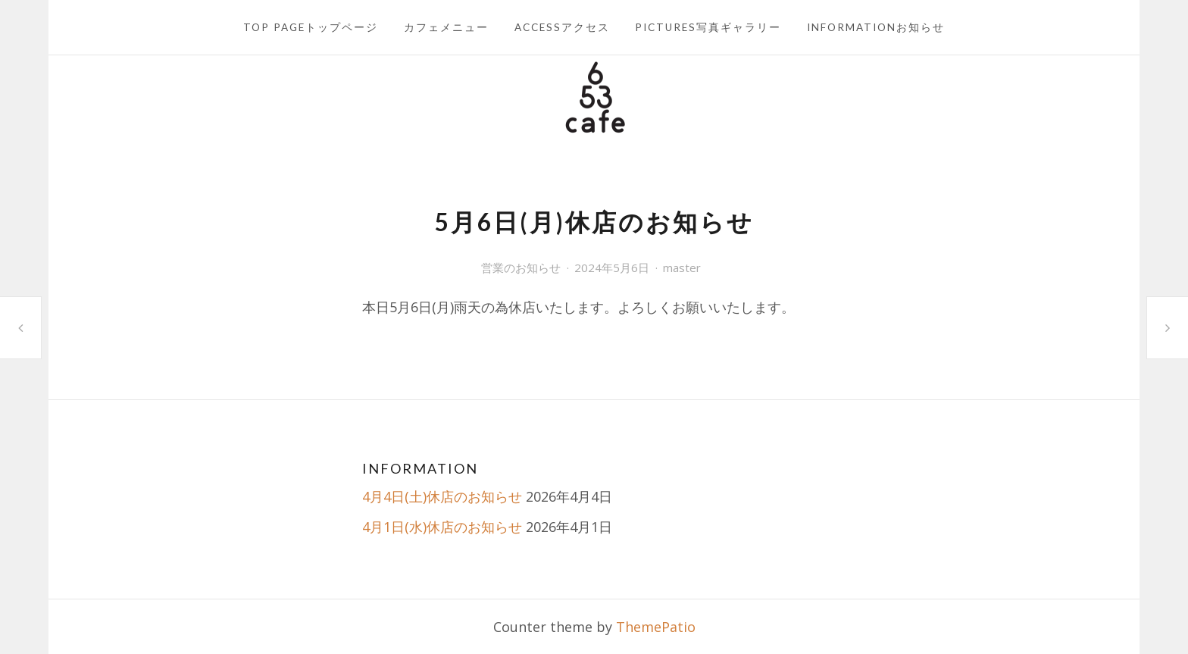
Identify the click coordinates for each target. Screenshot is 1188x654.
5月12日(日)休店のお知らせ (1167, 327)
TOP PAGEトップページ (310, 27)
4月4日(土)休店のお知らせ (442, 496)
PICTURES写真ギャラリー (708, 27)
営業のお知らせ (521, 267)
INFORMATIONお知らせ (876, 27)
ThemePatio (656, 627)
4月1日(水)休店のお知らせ (442, 527)
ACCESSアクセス (562, 27)
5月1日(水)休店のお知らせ (20, 327)
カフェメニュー (446, 27)
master (682, 267)
